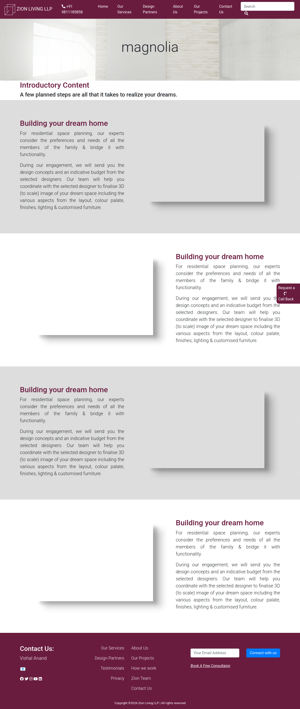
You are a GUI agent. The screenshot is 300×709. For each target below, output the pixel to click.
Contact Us (225, 9)
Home (103, 6)
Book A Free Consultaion (210, 666)
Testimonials (112, 668)
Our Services (124, 9)
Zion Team (141, 678)
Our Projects (201, 9)
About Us (178, 9)
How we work (143, 668)
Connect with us (263, 653)
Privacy (117, 678)
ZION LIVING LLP (28, 9)
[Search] (267, 6)
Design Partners (150, 9)
